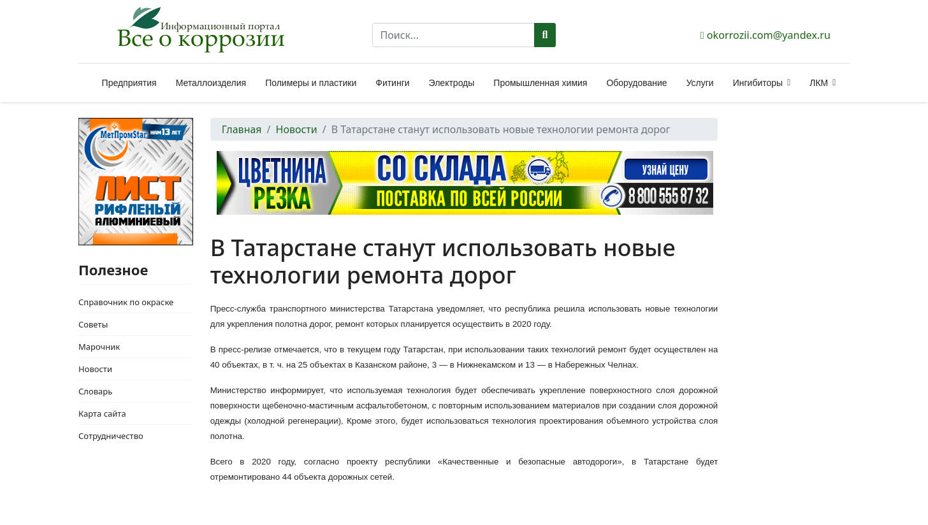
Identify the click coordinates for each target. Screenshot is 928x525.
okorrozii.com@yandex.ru (768, 35)
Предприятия (129, 83)
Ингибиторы (758, 83)
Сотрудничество (110, 436)
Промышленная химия (540, 83)
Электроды (452, 83)
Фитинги (392, 83)
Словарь (95, 391)
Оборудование (636, 83)
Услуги (700, 83)
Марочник (99, 346)
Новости (95, 369)
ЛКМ (818, 83)
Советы (93, 324)
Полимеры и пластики (310, 83)
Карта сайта (102, 413)
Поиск (545, 35)
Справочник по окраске (125, 302)
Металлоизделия (211, 83)
